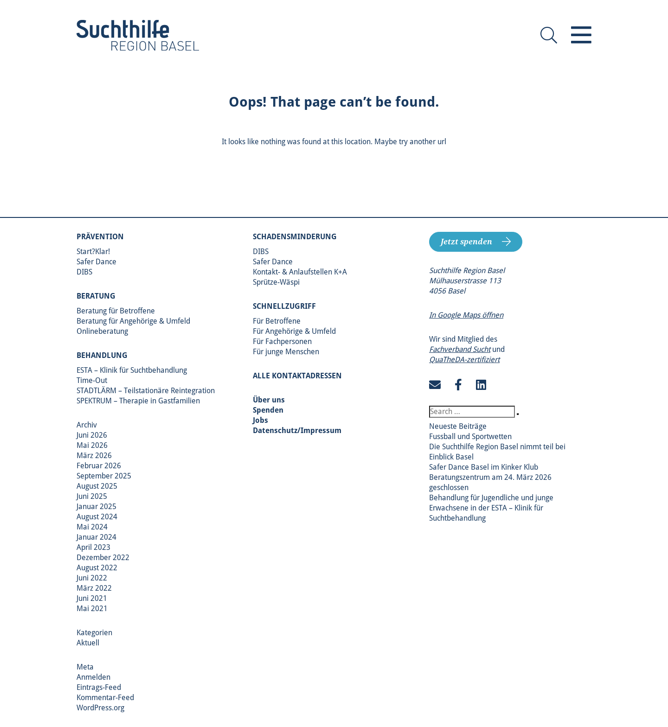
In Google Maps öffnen (466, 315)
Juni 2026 (92, 435)
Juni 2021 (92, 598)
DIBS (84, 272)
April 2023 (93, 547)
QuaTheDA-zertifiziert (464, 359)
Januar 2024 (96, 537)
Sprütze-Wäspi (276, 282)
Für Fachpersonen (282, 341)
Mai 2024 (92, 527)
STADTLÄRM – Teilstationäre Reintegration (146, 390)
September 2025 (104, 476)
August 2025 (97, 486)
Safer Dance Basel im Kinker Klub (483, 467)
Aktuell (88, 642)
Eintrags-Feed (99, 687)
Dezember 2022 (103, 557)
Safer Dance (96, 261)
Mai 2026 (92, 445)
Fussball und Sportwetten (470, 436)
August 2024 (97, 516)
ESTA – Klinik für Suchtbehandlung (132, 370)
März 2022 (94, 588)
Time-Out (92, 380)
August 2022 (97, 567)
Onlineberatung (102, 331)
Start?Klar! (93, 251)
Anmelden (93, 677)
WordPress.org (100, 707)
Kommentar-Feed (105, 697)
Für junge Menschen (286, 351)
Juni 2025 (92, 496)
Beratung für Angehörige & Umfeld (133, 321)
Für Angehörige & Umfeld (294, 331)
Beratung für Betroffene (116, 310)
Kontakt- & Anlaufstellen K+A (300, 272)
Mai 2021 (92, 608)
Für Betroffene (277, 321)
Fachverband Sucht (459, 349)
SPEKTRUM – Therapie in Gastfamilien (138, 400)
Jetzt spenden (466, 241)
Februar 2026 (99, 465)
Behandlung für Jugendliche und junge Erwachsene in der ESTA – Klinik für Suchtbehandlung (491, 508)
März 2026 (94, 455)
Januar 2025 (96, 506)
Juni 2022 (92, 578)
